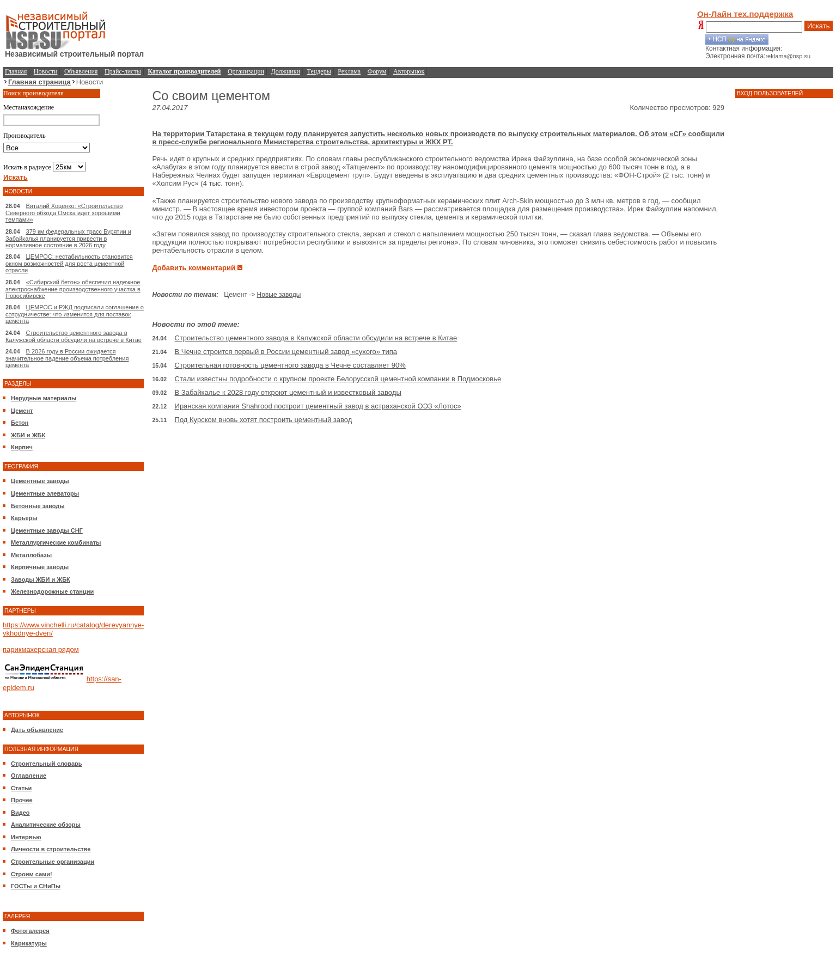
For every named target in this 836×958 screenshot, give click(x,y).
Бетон (19, 422)
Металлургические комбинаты (56, 542)
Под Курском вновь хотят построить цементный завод (263, 420)
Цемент (22, 410)
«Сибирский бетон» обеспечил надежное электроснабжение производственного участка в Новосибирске (73, 289)
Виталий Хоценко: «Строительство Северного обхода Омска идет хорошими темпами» (64, 213)
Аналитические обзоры (46, 824)
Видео (20, 812)
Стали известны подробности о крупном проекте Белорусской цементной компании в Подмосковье (338, 379)
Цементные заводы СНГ (47, 530)
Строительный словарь (46, 763)
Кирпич (22, 447)
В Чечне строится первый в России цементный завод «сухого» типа (286, 351)
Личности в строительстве (50, 849)
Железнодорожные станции (52, 591)
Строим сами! (31, 874)
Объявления (80, 71)
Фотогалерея (30, 931)
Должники (285, 71)
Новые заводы (279, 294)
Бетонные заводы (38, 506)
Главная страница (39, 82)
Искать (818, 26)
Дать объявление (37, 730)
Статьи (21, 788)
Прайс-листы (123, 71)
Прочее (22, 800)
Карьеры (24, 518)
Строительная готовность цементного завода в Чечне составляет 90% (290, 365)
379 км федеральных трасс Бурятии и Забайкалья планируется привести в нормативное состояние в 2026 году (68, 238)
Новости (46, 71)
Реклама (349, 71)
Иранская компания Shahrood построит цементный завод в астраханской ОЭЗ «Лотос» (318, 406)
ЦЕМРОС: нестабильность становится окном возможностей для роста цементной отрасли (69, 263)
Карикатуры (29, 943)
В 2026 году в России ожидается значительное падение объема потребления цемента (67, 358)
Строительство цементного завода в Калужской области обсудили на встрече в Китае (73, 336)
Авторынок (408, 71)
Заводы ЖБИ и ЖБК (40, 579)
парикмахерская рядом (41, 649)
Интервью (26, 837)
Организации (246, 71)
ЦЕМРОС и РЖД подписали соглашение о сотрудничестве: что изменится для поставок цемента (74, 314)
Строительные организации (52, 861)
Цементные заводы (40, 481)
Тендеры (319, 71)
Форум (377, 71)
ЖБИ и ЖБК (28, 435)
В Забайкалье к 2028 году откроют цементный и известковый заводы (288, 392)
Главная (16, 71)
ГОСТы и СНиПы (35, 886)
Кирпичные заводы (40, 567)
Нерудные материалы (43, 398)
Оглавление (28, 775)
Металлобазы (31, 555)
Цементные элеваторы (45, 493)
